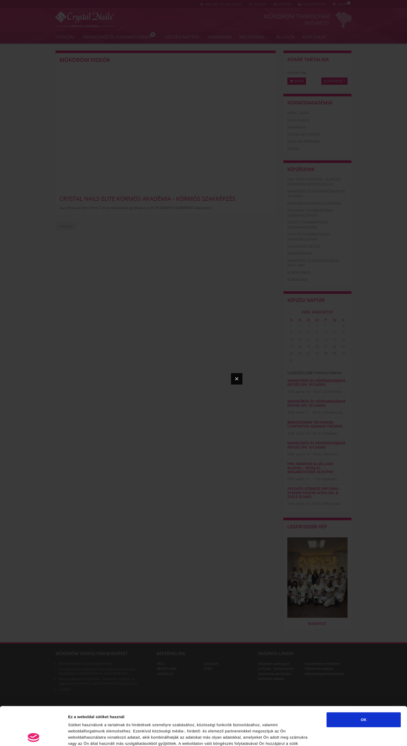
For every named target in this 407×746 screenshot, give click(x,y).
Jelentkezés (334, 81)
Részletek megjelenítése (90, 736)
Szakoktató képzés (303, 246)
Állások (285, 37)
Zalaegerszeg (333, 412)
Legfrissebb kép (307, 526)
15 (334, 339)
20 (317, 346)
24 (291, 353)
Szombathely (332, 391)
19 (308, 346)
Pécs (161, 664)
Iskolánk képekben (304, 141)
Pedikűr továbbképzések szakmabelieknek (308, 236)
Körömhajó (297, 279)
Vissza (66, 226)
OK (364, 681)
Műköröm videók (84, 59)
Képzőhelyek (171, 653)
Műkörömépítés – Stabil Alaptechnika (85, 663)
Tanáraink (219, 37)
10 (291, 339)
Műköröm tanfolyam (296, 16)
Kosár (296, 81)
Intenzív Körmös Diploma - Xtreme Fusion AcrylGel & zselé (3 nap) (314, 492)
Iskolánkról (298, 120)
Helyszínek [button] (253, 37)
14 (326, 339)
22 (334, 346)
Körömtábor (298, 272)
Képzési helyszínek (303, 134)
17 (291, 346)
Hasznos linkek (275, 653)
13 (317, 339)
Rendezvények (299, 253)
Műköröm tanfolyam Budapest (92, 653)
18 (300, 346)
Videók (293, 148)
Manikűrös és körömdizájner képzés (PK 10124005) (316, 382)
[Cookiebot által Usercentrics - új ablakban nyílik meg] (33, 736)
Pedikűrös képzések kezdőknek (314, 203)
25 (300, 353)
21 (326, 346)
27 (291, 325)
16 (343, 339)
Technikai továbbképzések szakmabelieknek (310, 213)
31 (326, 325)
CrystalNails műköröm (322, 664)
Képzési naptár (182, 37)
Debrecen (330, 454)
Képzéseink (301, 169)
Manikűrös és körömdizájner (119, 36)
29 (308, 325)
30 (317, 325)
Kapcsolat (314, 37)
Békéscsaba (332, 503)
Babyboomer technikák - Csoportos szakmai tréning (315, 424)
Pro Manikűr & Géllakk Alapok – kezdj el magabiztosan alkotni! (310, 467)
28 (300, 325)
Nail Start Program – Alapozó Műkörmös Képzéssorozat (314, 182)
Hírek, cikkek (298, 113)
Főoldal (65, 37)
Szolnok (211, 664)
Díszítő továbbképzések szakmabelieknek (308, 225)
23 (343, 346)
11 (300, 339)
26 (308, 353)
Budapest (317, 23)
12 (308, 339)
